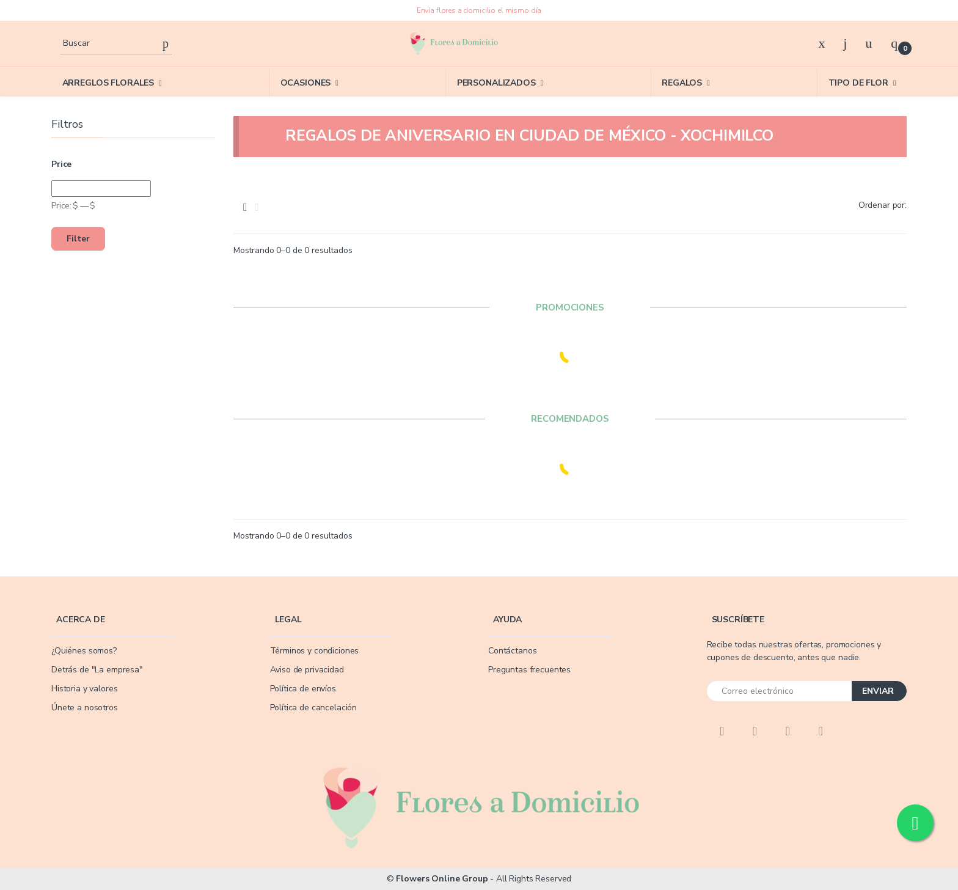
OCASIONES (305, 83)
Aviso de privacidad (307, 669)
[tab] (245, 207)
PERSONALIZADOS (496, 83)
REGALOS (682, 83)
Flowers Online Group (442, 878)
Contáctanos (512, 650)
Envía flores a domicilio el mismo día (479, 10)
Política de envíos (303, 688)
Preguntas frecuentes (529, 669)
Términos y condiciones (314, 650)
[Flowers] (453, 43)
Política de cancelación (313, 707)
